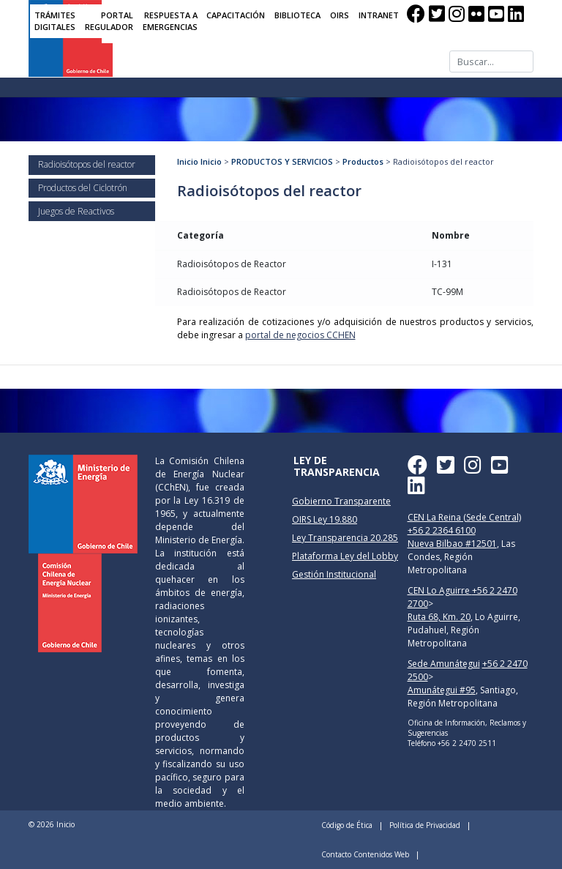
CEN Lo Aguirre (440, 590)
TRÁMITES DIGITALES (54, 21)
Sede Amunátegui (444, 663)
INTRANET (379, 15)
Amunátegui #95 (442, 690)
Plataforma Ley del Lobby (345, 556)
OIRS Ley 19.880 (324, 519)
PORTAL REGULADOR (109, 21)
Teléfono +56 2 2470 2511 (452, 743)
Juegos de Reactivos (76, 211)
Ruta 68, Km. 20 (439, 617)
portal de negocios (300, 335)
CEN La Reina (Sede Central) (464, 517)
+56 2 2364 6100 (442, 530)
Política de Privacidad (424, 825)
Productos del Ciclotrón (82, 188)
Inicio (187, 161)
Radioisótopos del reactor (86, 164)
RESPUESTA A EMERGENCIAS (170, 21)
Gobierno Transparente (341, 501)
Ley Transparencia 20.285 (345, 538)
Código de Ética (346, 825)
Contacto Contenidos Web (365, 854)
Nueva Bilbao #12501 (452, 543)
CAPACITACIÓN (235, 15)
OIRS (339, 15)
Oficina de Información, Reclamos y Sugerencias (467, 727)
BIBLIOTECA (297, 15)
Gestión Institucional (334, 574)
